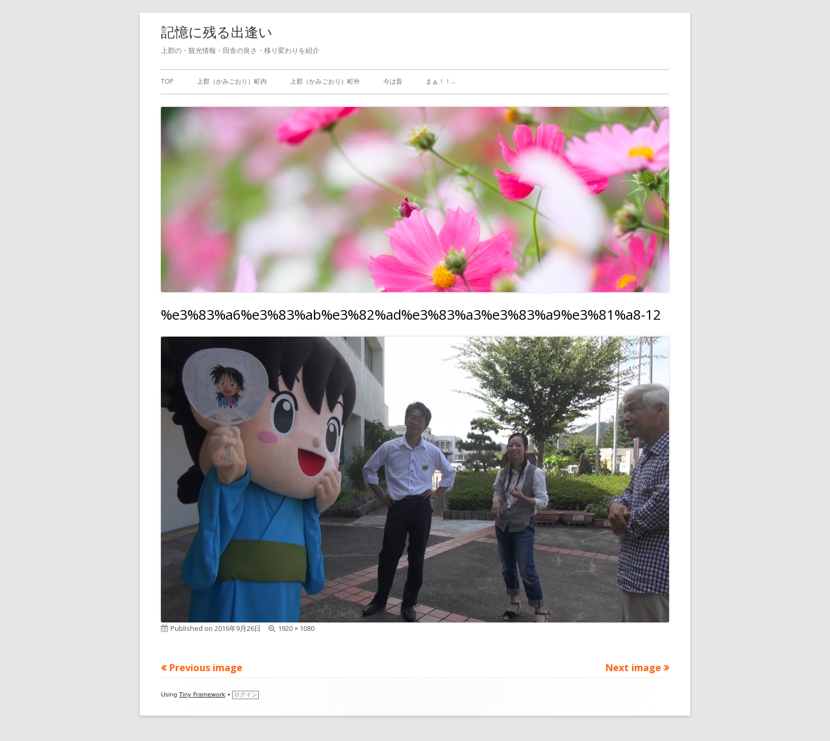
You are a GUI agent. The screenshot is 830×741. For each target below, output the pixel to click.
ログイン (245, 694)
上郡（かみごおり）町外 (325, 81)
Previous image (205, 667)
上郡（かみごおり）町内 (232, 81)
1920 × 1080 (296, 628)
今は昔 (392, 81)
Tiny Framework (202, 694)
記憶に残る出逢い (217, 31)
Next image (633, 667)
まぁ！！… (441, 81)
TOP (167, 81)
